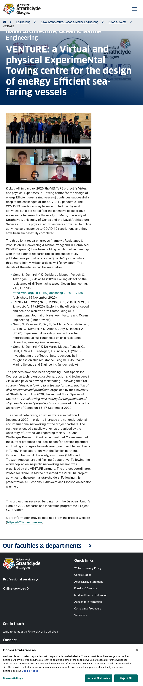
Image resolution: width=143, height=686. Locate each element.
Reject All (126, 678)
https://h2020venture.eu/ (24, 522)
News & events (117, 22)
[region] (71, 665)
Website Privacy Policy (87, 568)
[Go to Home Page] (4, 22)
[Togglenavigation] (134, 9)
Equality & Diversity (85, 588)
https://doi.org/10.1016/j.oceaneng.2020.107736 (48, 293)
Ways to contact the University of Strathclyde (30, 631)
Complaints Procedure (87, 608)
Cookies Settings (13, 678)
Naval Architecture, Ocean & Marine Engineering (69, 22)
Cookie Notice (82, 575)
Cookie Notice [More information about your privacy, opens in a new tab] (30, 670)
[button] (71, 546)
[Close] (137, 650)
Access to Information (88, 602)
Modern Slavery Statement (90, 595)
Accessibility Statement (88, 581)
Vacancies (80, 615)
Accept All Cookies (98, 678)
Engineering (23, 22)
